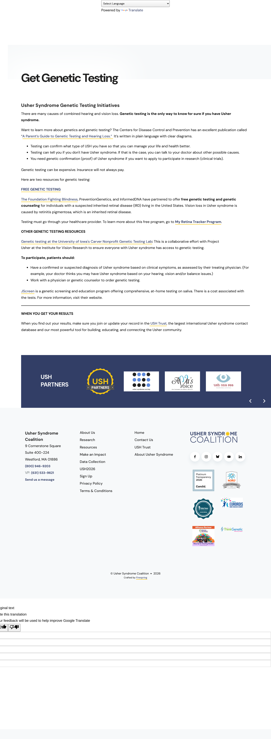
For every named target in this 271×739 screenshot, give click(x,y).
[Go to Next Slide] (264, 401)
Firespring (141, 577)
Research (87, 439)
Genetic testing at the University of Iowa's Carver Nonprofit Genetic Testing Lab (86, 241)
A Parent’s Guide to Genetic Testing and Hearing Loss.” (67, 136)
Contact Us (144, 439)
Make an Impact (93, 454)
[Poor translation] (14, 628)
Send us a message (39, 480)
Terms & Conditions (96, 490)
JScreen (27, 291)
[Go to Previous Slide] (250, 401)
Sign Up (86, 476)
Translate (132, 10)
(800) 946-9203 (37, 466)
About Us (87, 432)
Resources (88, 447)
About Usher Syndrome (154, 454)
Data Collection (92, 461)
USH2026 (87, 469)
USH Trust (158, 323)
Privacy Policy (91, 483)
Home (139, 432)
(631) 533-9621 (42, 473)
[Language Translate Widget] (135, 3)
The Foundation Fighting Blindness (49, 199)
